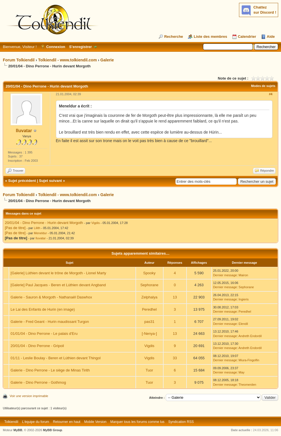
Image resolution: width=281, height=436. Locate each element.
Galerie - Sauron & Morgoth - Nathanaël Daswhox (51, 297)
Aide (271, 36)
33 (175, 358)
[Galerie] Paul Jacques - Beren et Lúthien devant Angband (58, 285)
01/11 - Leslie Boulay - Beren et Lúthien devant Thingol (55, 358)
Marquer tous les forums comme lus (137, 422)
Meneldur (40, 233)
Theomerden (247, 384)
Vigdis (95, 223)
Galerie (107, 60)
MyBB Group (52, 430)
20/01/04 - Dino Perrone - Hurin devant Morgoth (44, 223)
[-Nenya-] (149, 333)
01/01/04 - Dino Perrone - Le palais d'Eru (44, 333)
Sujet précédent (22, 180)
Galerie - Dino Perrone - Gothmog (38, 382)
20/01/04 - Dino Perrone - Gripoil (37, 346)
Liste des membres (210, 36)
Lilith (37, 228)
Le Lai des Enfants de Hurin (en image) (43, 309)
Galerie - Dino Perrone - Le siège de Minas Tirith (50, 370)
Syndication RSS (181, 422)
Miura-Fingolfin (249, 360)
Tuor (149, 370)
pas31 (149, 321)
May (242, 372)
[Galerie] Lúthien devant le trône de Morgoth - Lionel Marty (58, 273)
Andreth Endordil (250, 336)
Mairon (243, 275)
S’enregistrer (80, 47)
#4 (270, 94)
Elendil (243, 323)
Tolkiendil (11, 422)
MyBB (17, 430)
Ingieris (244, 299)
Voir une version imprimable (29, 396)
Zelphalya (149, 297)
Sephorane (149, 285)
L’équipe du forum (35, 422)
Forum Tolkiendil (19, 60)
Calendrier (247, 36)
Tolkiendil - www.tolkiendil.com (67, 60)
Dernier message (225, 275)
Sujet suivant (50, 180)
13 (175, 297)
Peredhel (149, 309)
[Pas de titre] (15, 228)
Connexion (55, 47)
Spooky (149, 273)
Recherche (173, 36)
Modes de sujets (263, 86)
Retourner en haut (66, 422)
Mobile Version (95, 422)
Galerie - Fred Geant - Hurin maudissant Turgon (50, 321)
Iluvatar (24, 130)
